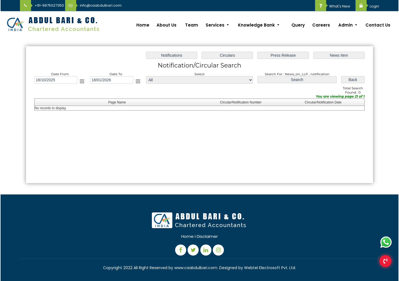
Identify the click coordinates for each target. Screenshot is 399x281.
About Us (167, 25)
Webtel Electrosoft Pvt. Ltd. (270, 267)
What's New (332, 6)
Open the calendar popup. (83, 82)
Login (367, 6)
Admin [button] (346, 25)
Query (298, 25)
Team (191, 25)
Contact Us (377, 25)
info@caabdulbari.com (93, 5)
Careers (321, 25)
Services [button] (216, 25)
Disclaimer (207, 236)
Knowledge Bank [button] (257, 25)
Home (142, 25)
